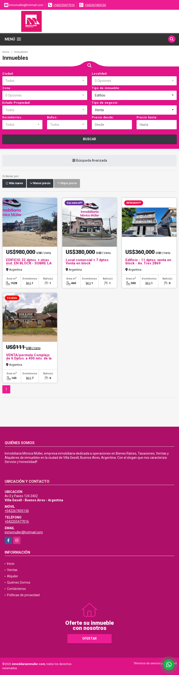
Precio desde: (103, 117)
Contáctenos (16, 589)
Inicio (5, 51)
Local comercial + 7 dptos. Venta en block (87, 261)
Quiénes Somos (18, 582)
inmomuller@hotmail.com (24, 532)
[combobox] (44, 81)
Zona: (6, 88)
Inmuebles (21, 51)
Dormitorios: (12, 117)
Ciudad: (8, 73)
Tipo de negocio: (105, 102)
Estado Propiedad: (16, 102)
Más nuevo (14, 183)
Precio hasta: (147, 117)
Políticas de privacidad (23, 595)
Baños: (52, 117)
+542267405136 (95, 5)
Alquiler (12, 576)
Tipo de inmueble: (106, 88)
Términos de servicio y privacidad (155, 663)
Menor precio (40, 183)
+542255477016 (64, 5)
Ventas (12, 570)
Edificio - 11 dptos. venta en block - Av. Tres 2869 (148, 261)
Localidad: (99, 73)
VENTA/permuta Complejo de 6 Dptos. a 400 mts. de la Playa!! (29, 358)
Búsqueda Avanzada (89, 161)
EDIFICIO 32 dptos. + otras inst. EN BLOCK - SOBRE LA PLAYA (29, 263)
